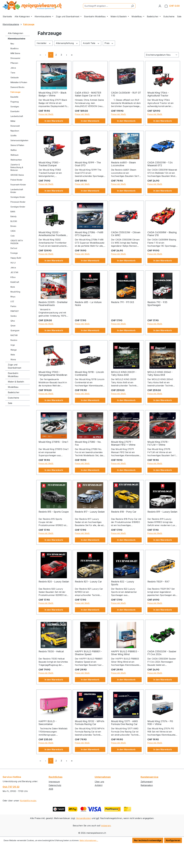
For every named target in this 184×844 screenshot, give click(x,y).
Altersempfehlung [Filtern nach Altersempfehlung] (67, 43)
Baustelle (14, 97)
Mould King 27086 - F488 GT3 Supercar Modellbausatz (89, 234)
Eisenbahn (14, 111)
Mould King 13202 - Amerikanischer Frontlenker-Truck (54, 234)
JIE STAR (14, 272)
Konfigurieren (173, 840)
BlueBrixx (14, 48)
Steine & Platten (17, 145)
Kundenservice (149, 777)
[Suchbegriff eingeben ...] (106, 6)
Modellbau (13, 387)
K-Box (13, 277)
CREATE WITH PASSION (16, 241)
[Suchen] (132, 6)
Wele (12, 355)
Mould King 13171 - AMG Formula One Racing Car (124, 723)
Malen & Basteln (16, 381)
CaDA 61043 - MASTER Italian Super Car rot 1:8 (88, 94)
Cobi (12, 236)
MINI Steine (15, 53)
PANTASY (14, 311)
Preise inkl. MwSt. (46, 114)
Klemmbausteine (16, 38)
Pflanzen (14, 63)
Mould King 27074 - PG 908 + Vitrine (160, 723)
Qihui (12, 321)
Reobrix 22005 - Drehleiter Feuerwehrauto (53, 303)
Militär (12, 121)
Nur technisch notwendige (147, 840)
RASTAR (14, 335)
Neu (12, 44)
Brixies (13, 226)
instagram (106, 825)
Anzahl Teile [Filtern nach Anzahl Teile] (91, 43)
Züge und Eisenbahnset (14, 366)
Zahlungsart (147, 781)
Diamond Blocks (17, 87)
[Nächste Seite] (66, 55)
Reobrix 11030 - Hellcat (51, 651)
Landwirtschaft (16, 116)
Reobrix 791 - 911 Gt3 (122, 302)
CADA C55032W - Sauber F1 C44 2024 (161, 653)
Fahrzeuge (15, 92)
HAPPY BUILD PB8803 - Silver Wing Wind (125, 653)
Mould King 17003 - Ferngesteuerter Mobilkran (53, 373)
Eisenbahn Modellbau (13, 375)
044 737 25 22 (11, 786)
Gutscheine (13, 397)
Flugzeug (14, 102)
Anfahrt (98, 785)
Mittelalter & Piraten (18, 82)
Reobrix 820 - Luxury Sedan (54, 581)
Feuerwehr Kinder (18, 185)
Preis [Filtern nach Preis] (109, 43)
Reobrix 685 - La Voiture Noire (88, 303)
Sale (10, 403)
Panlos (13, 306)
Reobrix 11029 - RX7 (158, 581)
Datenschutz (55, 785)
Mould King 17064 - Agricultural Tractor (158, 94)
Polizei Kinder (16, 180)
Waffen (13, 150)
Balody (13, 216)
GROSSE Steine (17, 175)
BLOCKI (13, 221)
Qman (12, 325)
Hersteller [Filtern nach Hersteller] (44, 43)
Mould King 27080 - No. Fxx (88, 443)
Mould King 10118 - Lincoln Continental (89, 373)
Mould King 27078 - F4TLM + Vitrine (158, 443)
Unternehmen (103, 777)
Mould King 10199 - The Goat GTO (88, 164)
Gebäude (14, 77)
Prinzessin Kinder (17, 202)
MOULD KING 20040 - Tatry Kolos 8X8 (160, 373)
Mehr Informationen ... (89, 840)
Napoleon (14, 131)
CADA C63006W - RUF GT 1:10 (126, 94)
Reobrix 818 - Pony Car (123, 511)
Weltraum (14, 155)
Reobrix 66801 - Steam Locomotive (123, 164)
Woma (13, 359)
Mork (12, 287)
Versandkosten (83, 818)
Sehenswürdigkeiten (19, 140)
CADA (12, 231)
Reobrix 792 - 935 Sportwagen (157, 303)
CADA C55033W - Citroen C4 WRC (125, 234)
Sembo (13, 316)
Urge (12, 345)
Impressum (54, 781)
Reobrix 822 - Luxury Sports (122, 583)
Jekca (13, 68)
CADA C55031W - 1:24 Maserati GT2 (160, 164)
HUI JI (12, 263)
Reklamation (147, 785)
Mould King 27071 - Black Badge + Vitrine (52, 94)
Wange (13, 350)
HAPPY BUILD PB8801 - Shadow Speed (88, 653)
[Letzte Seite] (71, 55)
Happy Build (15, 258)
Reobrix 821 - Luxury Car (88, 581)
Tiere (12, 73)
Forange (14, 253)
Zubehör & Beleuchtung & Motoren (16, 167)
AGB (51, 789)
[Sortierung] (162, 54)
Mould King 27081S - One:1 (53, 442)
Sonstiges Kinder (17, 197)
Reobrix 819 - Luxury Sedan (162, 511)
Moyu (12, 296)
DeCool (13, 248)
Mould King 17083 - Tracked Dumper (49, 164)
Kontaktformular (28, 800)
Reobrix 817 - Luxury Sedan (90, 511)
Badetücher (13, 392)
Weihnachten (16, 160)
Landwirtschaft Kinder (16, 190)
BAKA (12, 211)
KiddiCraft (14, 282)
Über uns (99, 781)
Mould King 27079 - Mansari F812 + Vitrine (123, 443)
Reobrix (13, 340)
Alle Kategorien (15, 33)
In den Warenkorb (54, 121)
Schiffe (13, 135)
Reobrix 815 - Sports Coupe (54, 511)
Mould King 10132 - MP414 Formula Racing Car (89, 723)
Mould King (15, 292)
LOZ (12, 301)
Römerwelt (15, 126)
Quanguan (14, 330)
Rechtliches (55, 777)
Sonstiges (14, 106)
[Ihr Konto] (160, 6)
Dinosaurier (15, 58)
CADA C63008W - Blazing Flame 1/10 (162, 234)
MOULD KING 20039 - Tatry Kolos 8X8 (123, 373)
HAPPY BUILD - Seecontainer (48, 723)
